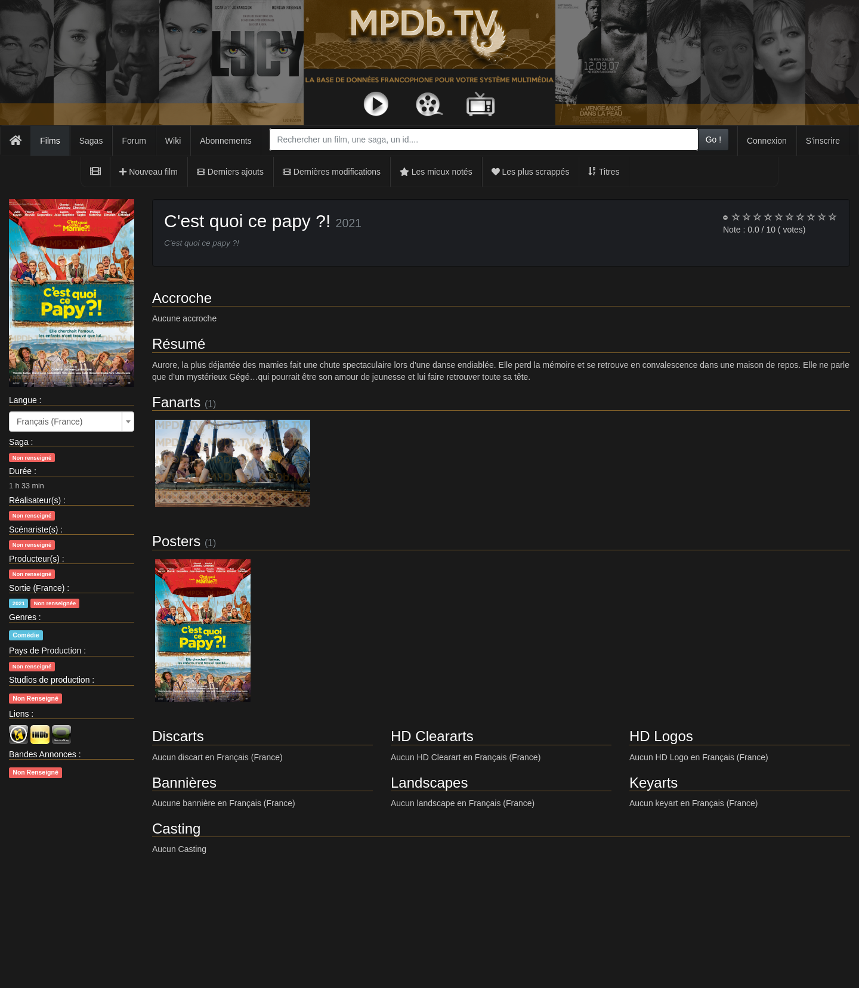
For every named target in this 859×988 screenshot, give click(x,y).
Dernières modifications (332, 171)
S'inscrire (823, 140)
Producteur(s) (34, 558)
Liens (19, 713)
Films (50, 140)
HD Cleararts (432, 736)
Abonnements (225, 140)
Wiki (173, 140)
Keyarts (653, 783)
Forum (134, 140)
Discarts (178, 736)
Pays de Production (45, 650)
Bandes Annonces (42, 754)
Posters (176, 541)
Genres (22, 617)
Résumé (178, 344)
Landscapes (429, 783)
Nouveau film (148, 171)
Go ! (713, 139)
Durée (20, 471)
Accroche (182, 298)
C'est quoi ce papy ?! (247, 221)
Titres (603, 171)
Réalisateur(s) (35, 500)
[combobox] (483, 139)
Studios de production (49, 680)
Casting (176, 828)
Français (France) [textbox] (49, 421)
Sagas (91, 140)
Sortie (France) (36, 588)
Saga (19, 442)
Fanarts (176, 402)
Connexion (767, 140)
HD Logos (661, 736)
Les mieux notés (436, 171)
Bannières (184, 783)
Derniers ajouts (230, 171)
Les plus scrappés (531, 171)
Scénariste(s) (33, 529)
